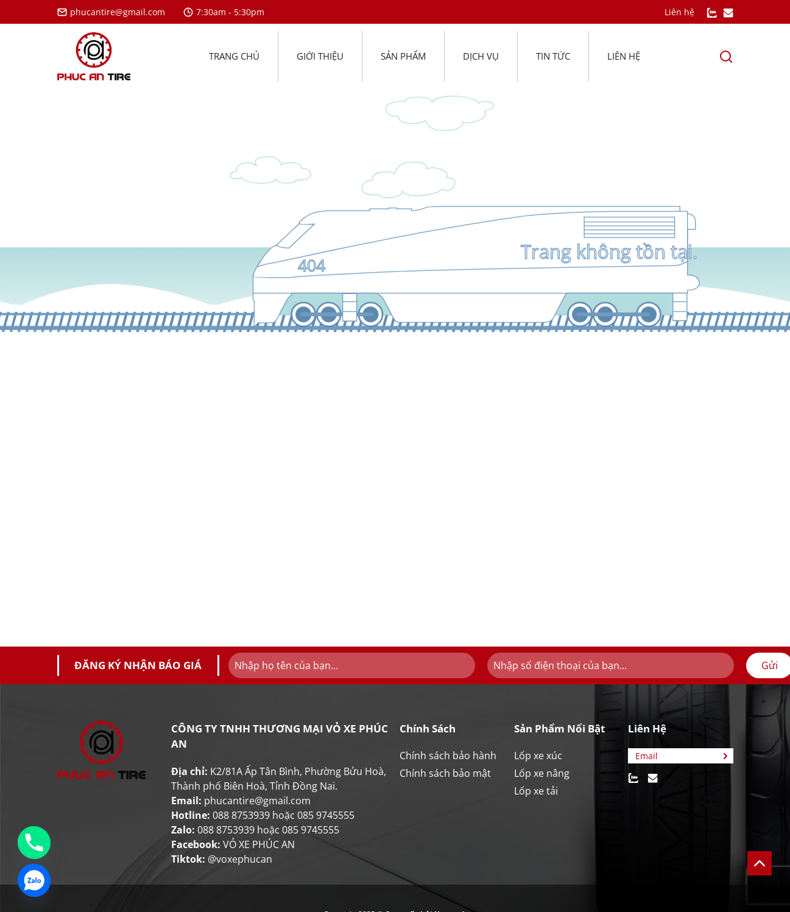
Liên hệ (623, 56)
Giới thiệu (320, 56)
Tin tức (553, 56)
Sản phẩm (403, 56)
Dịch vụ (481, 56)
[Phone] (34, 842)
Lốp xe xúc (538, 755)
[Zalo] (34, 880)
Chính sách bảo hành (448, 755)
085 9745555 (325, 815)
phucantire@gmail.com (111, 12)
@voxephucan (240, 859)
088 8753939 (241, 815)
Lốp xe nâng (542, 773)
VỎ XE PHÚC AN (259, 844)
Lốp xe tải (536, 791)
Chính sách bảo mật (445, 773)
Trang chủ (234, 56)
